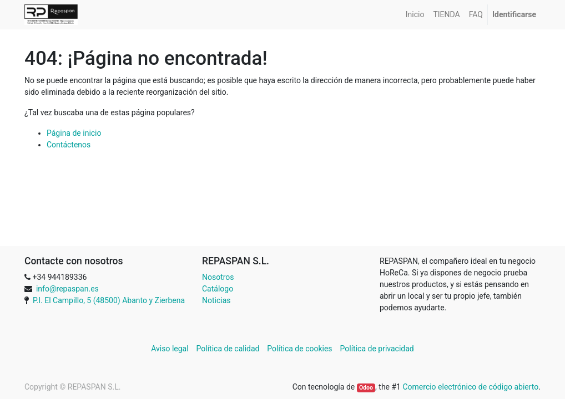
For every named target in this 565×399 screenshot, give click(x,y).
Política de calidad (228, 348)
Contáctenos (68, 144)
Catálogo (217, 288)
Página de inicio (74, 133)
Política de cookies (299, 348)
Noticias (216, 300)
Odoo (366, 387)
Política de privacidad (377, 348)
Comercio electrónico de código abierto (470, 386)
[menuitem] (415, 14)
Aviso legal (170, 348)
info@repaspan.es (67, 288)
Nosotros (218, 277)
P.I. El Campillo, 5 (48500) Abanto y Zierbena (109, 300)
